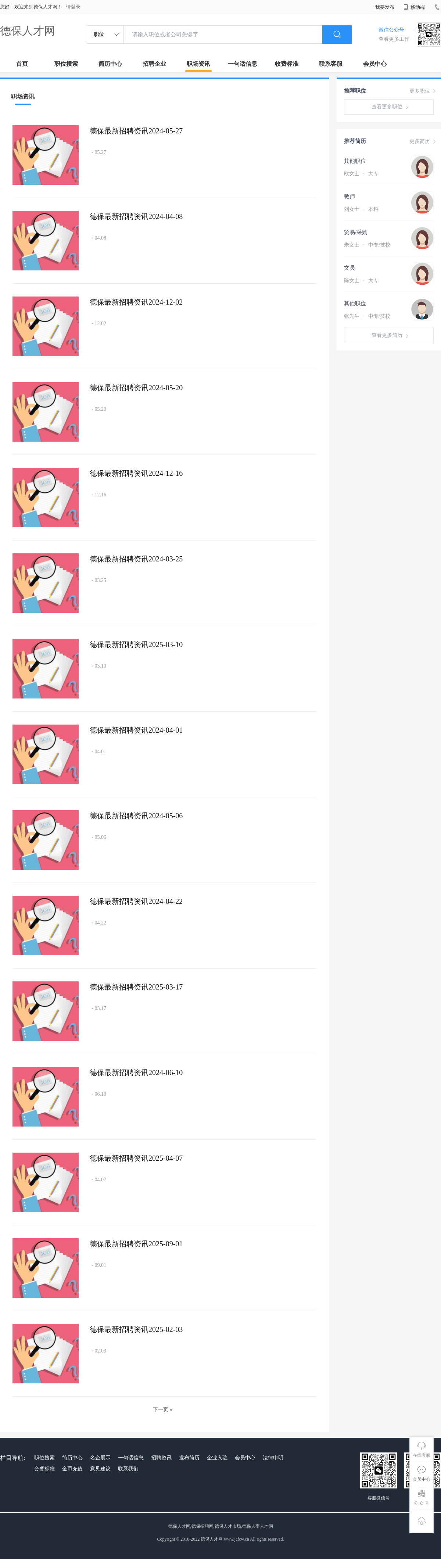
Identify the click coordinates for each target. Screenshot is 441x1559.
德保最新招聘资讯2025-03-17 (136, 987)
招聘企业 (154, 64)
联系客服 (331, 64)
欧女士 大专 (361, 173)
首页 (22, 64)
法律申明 (273, 1458)
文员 (349, 268)
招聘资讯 (161, 1458)
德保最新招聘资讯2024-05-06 (136, 816)
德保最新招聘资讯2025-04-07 (136, 1158)
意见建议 (100, 1469)
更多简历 (423, 141)
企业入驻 (217, 1458)
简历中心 (110, 64)
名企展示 (100, 1458)
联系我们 (128, 1469)
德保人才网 (27, 31)
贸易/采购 (356, 232)
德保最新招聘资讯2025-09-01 (136, 1244)
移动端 (414, 7)
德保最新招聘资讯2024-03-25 (136, 559)
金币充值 (72, 1469)
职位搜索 (66, 64)
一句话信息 (242, 64)
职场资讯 (198, 64)
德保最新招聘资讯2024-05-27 (136, 131)
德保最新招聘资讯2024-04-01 (136, 730)
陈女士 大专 (361, 280)
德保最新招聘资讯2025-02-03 (136, 1329)
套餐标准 (44, 1469)
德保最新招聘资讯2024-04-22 (136, 901)
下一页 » (162, 1409)
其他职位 (355, 161)
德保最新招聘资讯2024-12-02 (136, 302)
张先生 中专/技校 (367, 316)
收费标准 (286, 64)
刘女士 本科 (361, 209)
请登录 (73, 7)
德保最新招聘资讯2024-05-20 (136, 388)
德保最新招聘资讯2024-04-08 (136, 216)
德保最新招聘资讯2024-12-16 (136, 473)
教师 (349, 197)
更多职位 (423, 91)
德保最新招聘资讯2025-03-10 (136, 644)
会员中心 (375, 64)
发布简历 (189, 1458)
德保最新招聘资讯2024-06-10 (136, 1072)
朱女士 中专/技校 (367, 245)
